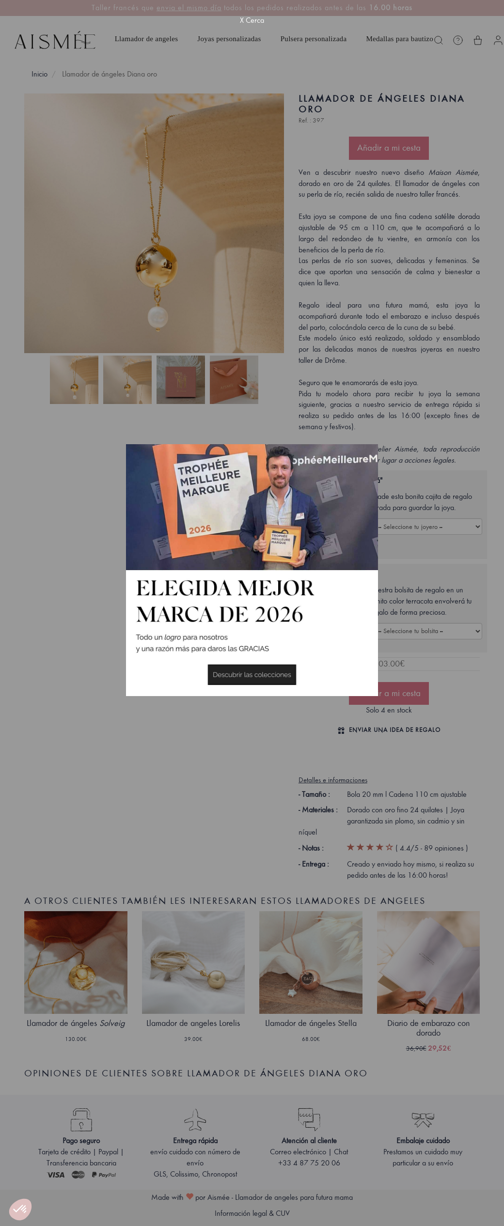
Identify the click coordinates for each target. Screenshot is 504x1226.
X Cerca (252, 20)
